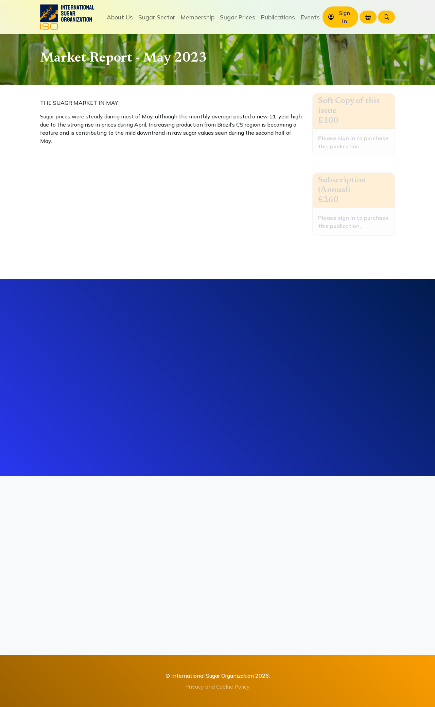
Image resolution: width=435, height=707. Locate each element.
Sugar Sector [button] (156, 17)
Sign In (344, 17)
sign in (346, 138)
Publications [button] (278, 17)
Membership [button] (197, 17)
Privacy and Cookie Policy (217, 686)
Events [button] (310, 17)
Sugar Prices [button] (237, 17)
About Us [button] (120, 17)
